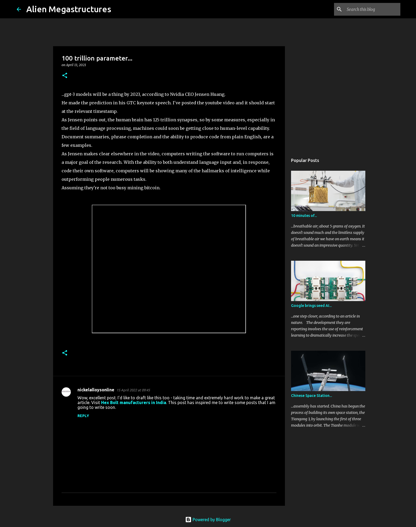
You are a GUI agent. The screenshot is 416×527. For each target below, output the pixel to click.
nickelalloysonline (95, 389)
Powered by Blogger (208, 519)
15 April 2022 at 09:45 (133, 390)
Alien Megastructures (68, 9)
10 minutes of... (304, 215)
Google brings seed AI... (311, 305)
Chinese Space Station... (311, 395)
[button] (65, 75)
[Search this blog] (372, 9)
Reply (83, 416)
